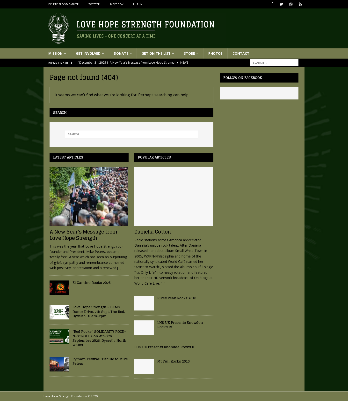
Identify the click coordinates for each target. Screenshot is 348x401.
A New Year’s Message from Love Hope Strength (83, 234)
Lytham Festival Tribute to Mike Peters (100, 361)
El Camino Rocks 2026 (91, 283)
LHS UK (137, 4)
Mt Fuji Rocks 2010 (173, 361)
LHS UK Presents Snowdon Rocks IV (180, 324)
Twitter (94, 4)
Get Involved (88, 53)
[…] (163, 283)
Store (189, 53)
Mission (55, 53)
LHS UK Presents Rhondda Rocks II (164, 347)
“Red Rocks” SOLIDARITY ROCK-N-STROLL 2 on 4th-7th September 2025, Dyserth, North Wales (99, 338)
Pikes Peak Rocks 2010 (176, 298)
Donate (121, 53)
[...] (119, 267)
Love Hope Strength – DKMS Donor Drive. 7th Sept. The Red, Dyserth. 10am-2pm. (98, 311)
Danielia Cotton (152, 231)
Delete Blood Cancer (63, 4)
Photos (215, 53)
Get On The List (156, 53)
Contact (240, 53)
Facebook (116, 4)
